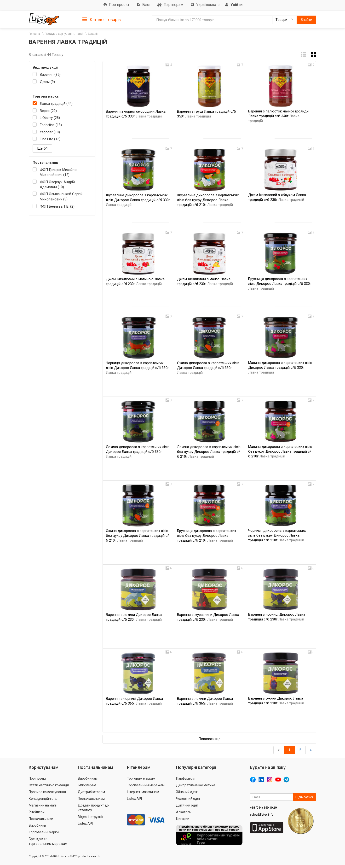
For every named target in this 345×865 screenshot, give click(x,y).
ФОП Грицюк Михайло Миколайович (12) (58, 172)
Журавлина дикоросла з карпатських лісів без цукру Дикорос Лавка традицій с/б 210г (208, 200)
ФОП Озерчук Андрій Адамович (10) (57, 184)
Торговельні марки (44, 832)
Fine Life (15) (50, 139)
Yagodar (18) (50, 132)
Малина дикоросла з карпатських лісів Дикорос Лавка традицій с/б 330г (280, 367)
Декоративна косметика (195, 785)
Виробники (37, 825)
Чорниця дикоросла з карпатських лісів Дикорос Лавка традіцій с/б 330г (137, 368)
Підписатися (304, 797)
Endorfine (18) (51, 125)
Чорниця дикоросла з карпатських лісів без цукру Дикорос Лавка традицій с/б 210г (277, 535)
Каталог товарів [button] (101, 20)
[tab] (101, 19)
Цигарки (182, 819)
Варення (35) (50, 74)
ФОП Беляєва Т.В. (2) (57, 206)
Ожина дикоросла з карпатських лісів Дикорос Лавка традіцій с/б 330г (208, 368)
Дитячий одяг (187, 805)
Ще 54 (42, 148)
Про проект (37, 778)
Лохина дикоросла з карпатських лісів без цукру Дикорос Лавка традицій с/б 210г (209, 452)
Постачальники (41, 819)
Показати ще (209, 739)
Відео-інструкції (90, 817)
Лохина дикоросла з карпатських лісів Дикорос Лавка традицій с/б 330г (137, 452)
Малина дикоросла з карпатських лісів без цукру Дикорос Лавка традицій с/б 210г (280, 451)
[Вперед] (310, 750)
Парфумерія (185, 778)
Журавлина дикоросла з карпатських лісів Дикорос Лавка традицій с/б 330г (138, 200)
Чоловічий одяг (188, 799)
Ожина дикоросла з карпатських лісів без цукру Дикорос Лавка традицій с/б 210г (137, 536)
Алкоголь (183, 812)
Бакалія (93, 33)
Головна (34, 33)
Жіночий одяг (187, 792)
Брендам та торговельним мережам (48, 841)
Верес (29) (48, 111)
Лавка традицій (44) (56, 103)
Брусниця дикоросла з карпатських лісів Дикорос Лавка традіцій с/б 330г (279, 284)
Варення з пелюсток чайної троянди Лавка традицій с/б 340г (278, 116)
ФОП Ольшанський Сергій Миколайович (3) (61, 196)
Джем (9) (47, 82)
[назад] (278, 750)
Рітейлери (37, 812)
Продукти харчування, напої (64, 33)
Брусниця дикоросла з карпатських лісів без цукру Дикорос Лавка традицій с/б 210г (206, 536)
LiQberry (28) (50, 118)
